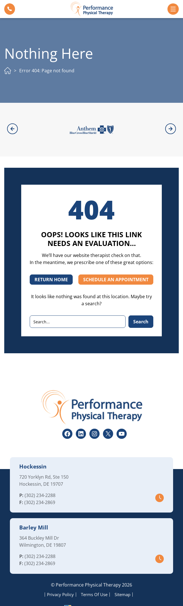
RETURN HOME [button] (51, 264)
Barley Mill (33, 512)
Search (140, 306)
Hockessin (32, 451)
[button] (9, 9)
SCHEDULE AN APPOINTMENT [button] (115, 264)
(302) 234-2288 (40, 480)
